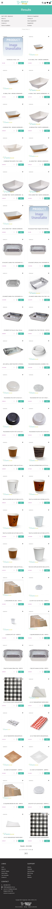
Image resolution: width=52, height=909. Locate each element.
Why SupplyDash (5, 20)
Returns (29, 875)
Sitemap (25, 906)
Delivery (29, 867)
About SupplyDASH (31, 20)
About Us (3, 18)
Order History (4, 873)
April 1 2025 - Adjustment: (7, 16)
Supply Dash (25, 899)
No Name (29, 25)
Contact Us (3, 23)
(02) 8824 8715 (5, 885)
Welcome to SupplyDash (33, 16)
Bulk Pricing (30, 873)
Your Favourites (5, 875)
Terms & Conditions (5, 25)
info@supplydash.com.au (8, 887)
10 (32, 849)
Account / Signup (5, 871)
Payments (29, 869)
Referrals (29, 877)
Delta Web (35, 906)
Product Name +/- (26, 29)
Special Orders (30, 871)
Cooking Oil (30, 18)
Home (2, 867)
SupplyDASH (30, 23)
